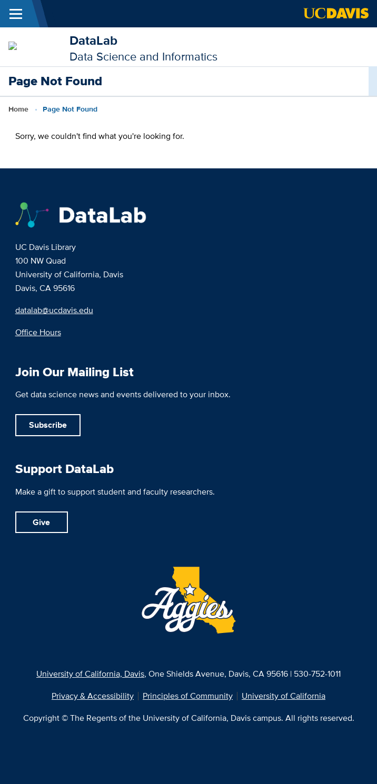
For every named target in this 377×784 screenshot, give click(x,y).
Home (18, 109)
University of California (283, 696)
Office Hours (38, 332)
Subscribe (48, 425)
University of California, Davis (90, 674)
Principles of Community (188, 696)
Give (41, 522)
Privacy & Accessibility (93, 696)
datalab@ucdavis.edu (54, 310)
